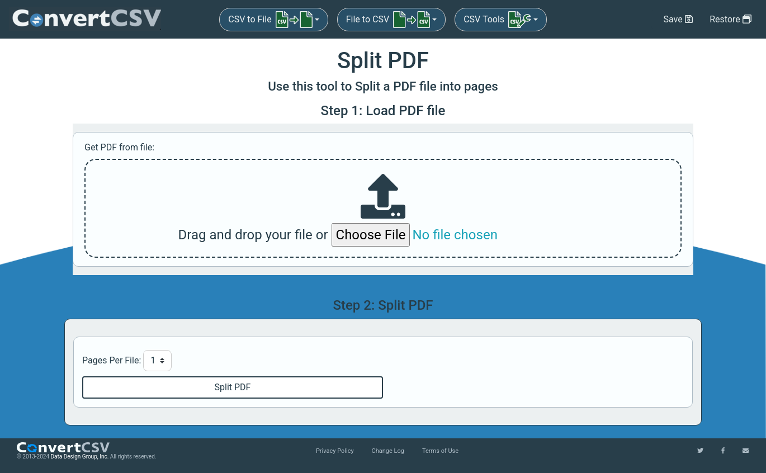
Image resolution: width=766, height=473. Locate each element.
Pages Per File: (111, 360)
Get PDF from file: (119, 147)
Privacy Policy (335, 451)
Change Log (388, 451)
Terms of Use (440, 451)
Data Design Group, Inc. (80, 456)
